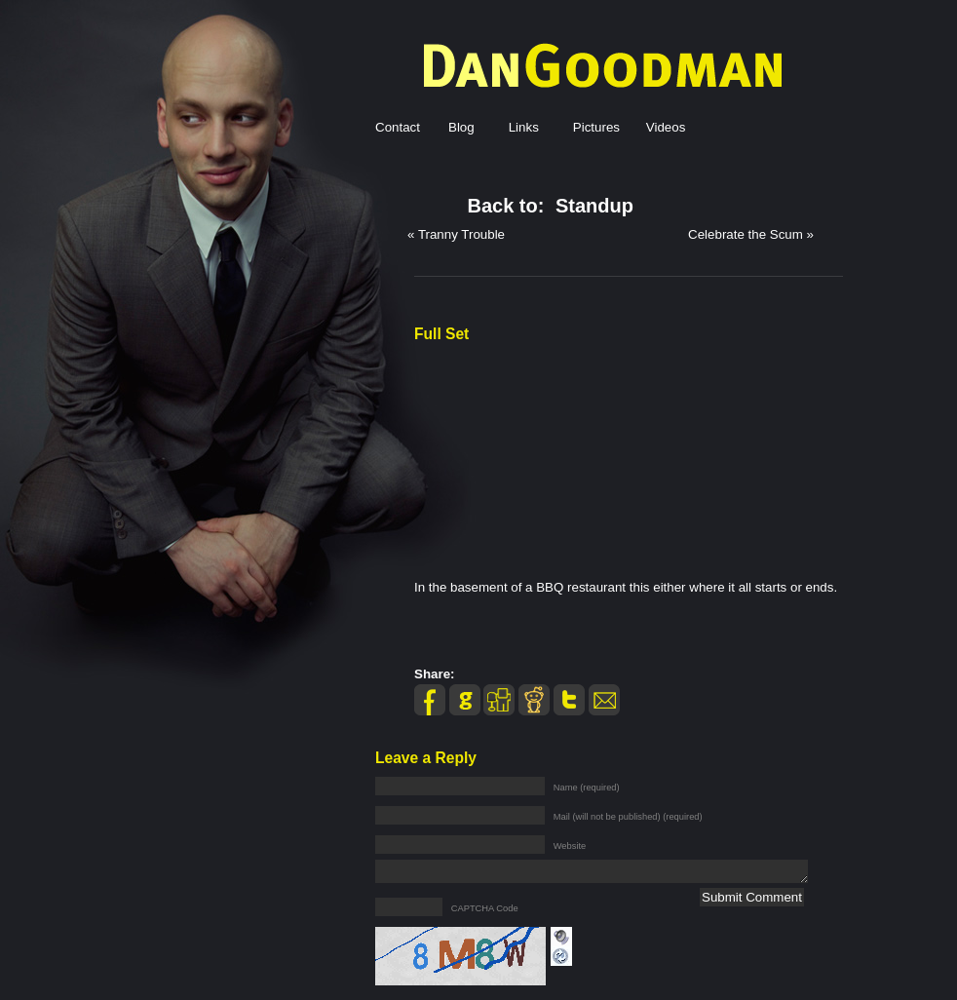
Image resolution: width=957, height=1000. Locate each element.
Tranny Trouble (461, 234)
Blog (461, 127)
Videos (666, 127)
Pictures (596, 127)
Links (524, 127)
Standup (594, 205)
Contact (397, 127)
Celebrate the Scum (745, 234)
